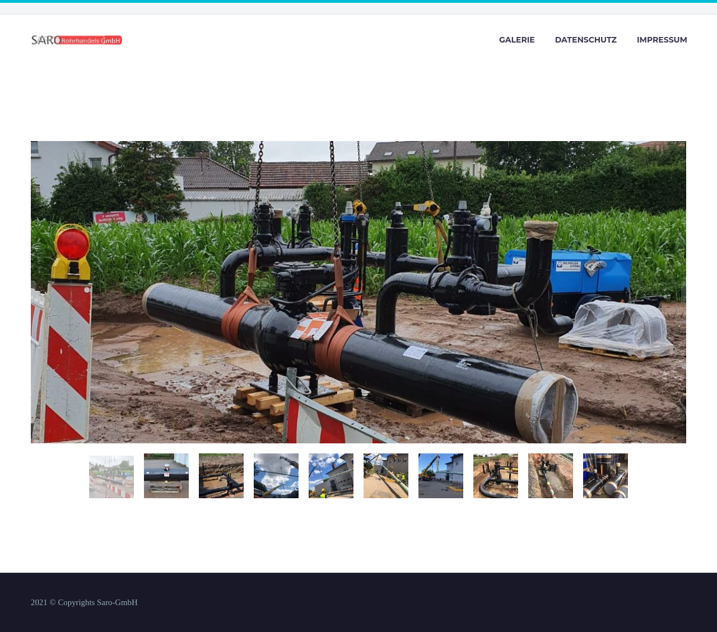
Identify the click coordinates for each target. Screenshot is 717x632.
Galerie (517, 40)
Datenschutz (586, 40)
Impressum (662, 40)
